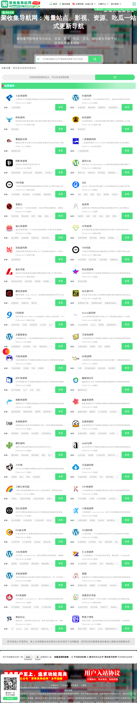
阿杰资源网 (87, 268)
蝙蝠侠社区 (87, 374)
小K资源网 (87, 480)
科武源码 (86, 119)
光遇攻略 (25, 237)
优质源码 (45, 237)
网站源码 (91, 110)
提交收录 (64, 4)
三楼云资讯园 (22, 480)
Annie (93, 322)
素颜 (84, 564)
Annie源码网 (89, 310)
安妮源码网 (21, 246)
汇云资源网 (87, 543)
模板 (40, 216)
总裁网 (92, 428)
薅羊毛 (34, 301)
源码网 (101, 322)
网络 (95, 190)
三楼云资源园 (38, 491)
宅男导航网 (82, 237)
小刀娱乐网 (102, 407)
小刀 (25, 385)
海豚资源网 (21, 395)
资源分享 (51, 449)
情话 (86, 195)
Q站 (84, 183)
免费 (114, 216)
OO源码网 (87, 522)
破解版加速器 (110, 301)
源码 (28, 470)
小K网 (111, 428)
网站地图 (68, 680)
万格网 (92, 343)
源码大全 (86, 161)
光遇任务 (35, 237)
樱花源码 (20, 437)
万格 (100, 343)
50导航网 (87, 225)
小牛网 (19, 458)
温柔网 (85, 204)
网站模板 (118, 534)
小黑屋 (83, 675)
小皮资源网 (21, 98)
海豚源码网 (47, 407)
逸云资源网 (21, 225)
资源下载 (30, 126)
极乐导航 (20, 268)
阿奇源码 (20, 119)
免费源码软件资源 (112, 619)
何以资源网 (21, 501)
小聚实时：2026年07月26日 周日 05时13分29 (115, 9)
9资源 (24, 322)
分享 (94, 216)
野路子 (92, 619)
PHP (34, 343)
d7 (12, 619)
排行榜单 (116, 4)
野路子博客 (87, 607)
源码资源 (33, 322)
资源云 (19, 204)
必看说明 (54, 675)
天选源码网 (87, 458)
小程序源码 (112, 110)
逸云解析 (14, 237)
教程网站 (110, 513)
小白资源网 (21, 543)
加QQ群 (10, 698)
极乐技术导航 (16, 279)
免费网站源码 (96, 301)
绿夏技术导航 (89, 586)
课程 (46, 216)
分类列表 (78, 4)
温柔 (88, 216)
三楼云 (14, 491)
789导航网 (15, 195)
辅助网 (102, 237)
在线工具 (91, 4)
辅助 (95, 381)
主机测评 (111, 364)
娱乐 (29, 148)
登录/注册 (8, 12)
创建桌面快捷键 (61, 646)
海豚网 (37, 407)
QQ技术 (101, 513)
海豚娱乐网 (27, 407)
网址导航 (30, 190)
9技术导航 (15, 322)
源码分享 (91, 173)
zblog (100, 619)
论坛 (29, 614)
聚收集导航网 (20, 70)
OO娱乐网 (21, 522)
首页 (53, 4)
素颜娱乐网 (82, 576)
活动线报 (36, 470)
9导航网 (20, 310)
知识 (101, 216)
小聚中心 (103, 4)
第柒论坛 (20, 607)
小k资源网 (37, 195)
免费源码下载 (83, 301)
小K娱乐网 (102, 428)
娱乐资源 (101, 364)
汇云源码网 (82, 555)
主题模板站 (21, 331)
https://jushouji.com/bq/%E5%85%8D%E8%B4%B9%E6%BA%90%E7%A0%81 (93, 677)
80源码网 (87, 98)
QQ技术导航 (83, 597)
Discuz (19, 619)
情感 (92, 195)
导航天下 (104, 597)
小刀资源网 (101, 491)
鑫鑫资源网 (87, 395)
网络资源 (97, 169)
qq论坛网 (87, 437)
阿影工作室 (27, 173)
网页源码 (35, 555)
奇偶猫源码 (21, 416)
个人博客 (30, 487)
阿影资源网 (21, 161)
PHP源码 (48, 173)
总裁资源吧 (87, 416)
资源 (29, 105)
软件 (33, 216)
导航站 (113, 597)
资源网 (106, 195)
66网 (80, 364)
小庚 (31, 385)
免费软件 (25, 301)
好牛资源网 (21, 374)
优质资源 (14, 216)
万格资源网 (87, 331)
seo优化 (43, 322)
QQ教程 (115, 195)
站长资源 (97, 148)
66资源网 (87, 352)
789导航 (20, 183)
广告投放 (64, 675)
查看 (60, 109)
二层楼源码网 (89, 140)
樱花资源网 (21, 289)
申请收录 (74, 675)
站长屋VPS (88, 289)
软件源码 (34, 576)
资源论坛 (44, 619)
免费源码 (31, 70)
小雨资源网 (87, 501)
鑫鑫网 (92, 407)
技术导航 (26, 195)
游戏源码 (44, 576)
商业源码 (101, 173)
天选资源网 (82, 470)
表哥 (38, 385)
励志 (99, 195)
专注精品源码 (90, 364)
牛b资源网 (21, 586)
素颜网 (92, 576)
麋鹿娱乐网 (21, 140)
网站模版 (35, 449)
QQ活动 (113, 407)
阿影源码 (38, 173)
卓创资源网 (21, 564)
